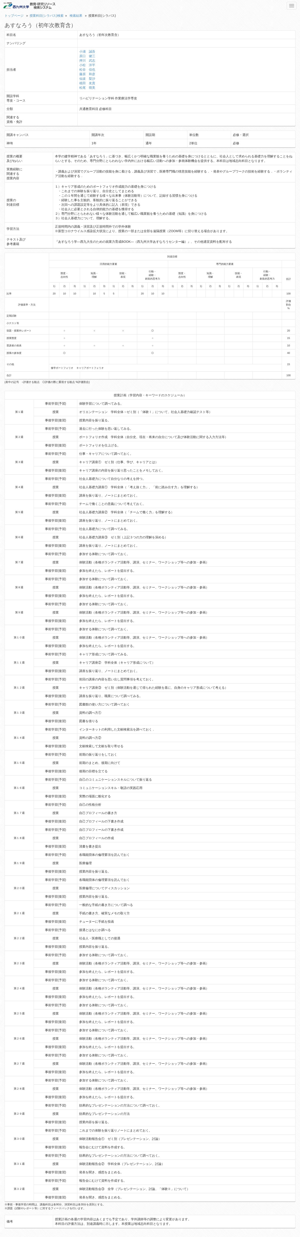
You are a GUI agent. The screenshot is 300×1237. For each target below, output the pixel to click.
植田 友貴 (87, 83)
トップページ (14, 15)
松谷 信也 (87, 69)
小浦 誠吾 (87, 51)
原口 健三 (87, 56)
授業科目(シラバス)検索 (46, 15)
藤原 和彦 (87, 74)
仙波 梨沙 (87, 78)
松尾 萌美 (87, 87)
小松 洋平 (87, 65)
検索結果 (76, 15)
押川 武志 (87, 60)
